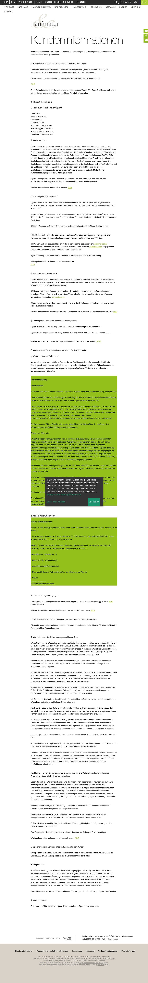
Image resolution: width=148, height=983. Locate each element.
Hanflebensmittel (41, 7)
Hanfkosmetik (61, 7)
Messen (40, 939)
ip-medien (101, 965)
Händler (81, 2)
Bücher (123, 7)
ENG (13, 2)
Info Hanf (23, 7)
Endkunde (68, 2)
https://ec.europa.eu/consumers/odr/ (91, 963)
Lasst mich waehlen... (57, 502)
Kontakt (8, 12)
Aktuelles (9, 7)
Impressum (90, 951)
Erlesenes (96, 7)
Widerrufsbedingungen (107, 951)
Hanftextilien (80, 7)
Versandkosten (100, 244)
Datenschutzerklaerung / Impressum (64, 495)
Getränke (111, 7)
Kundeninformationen (24, 951)
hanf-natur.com (109, 958)
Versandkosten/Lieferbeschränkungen (52, 951)
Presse (48, 2)
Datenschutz (77, 951)
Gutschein (126, 2)
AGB (33, 84)
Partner (50, 939)
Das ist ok (94, 502)
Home (39, 2)
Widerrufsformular (128, 951)
